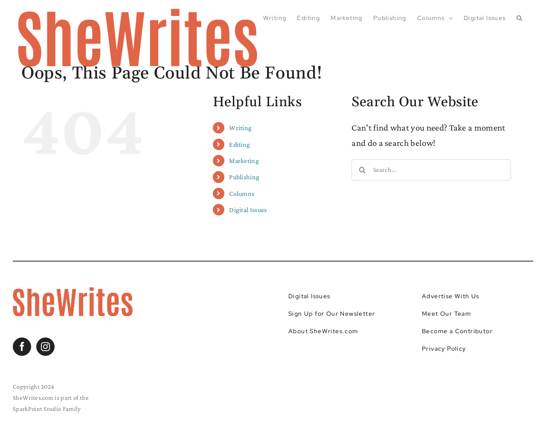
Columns (241, 193)
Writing (240, 127)
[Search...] (431, 169)
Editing (239, 144)
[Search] (362, 169)
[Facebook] (22, 346)
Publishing (244, 176)
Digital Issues (248, 209)
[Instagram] (45, 346)
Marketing (244, 160)
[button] (520, 18)
